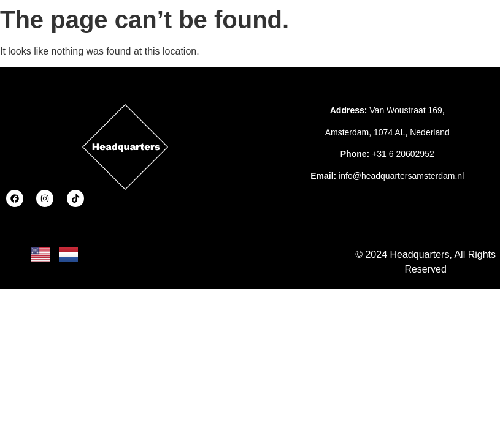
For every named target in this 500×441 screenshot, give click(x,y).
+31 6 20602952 (403, 154)
